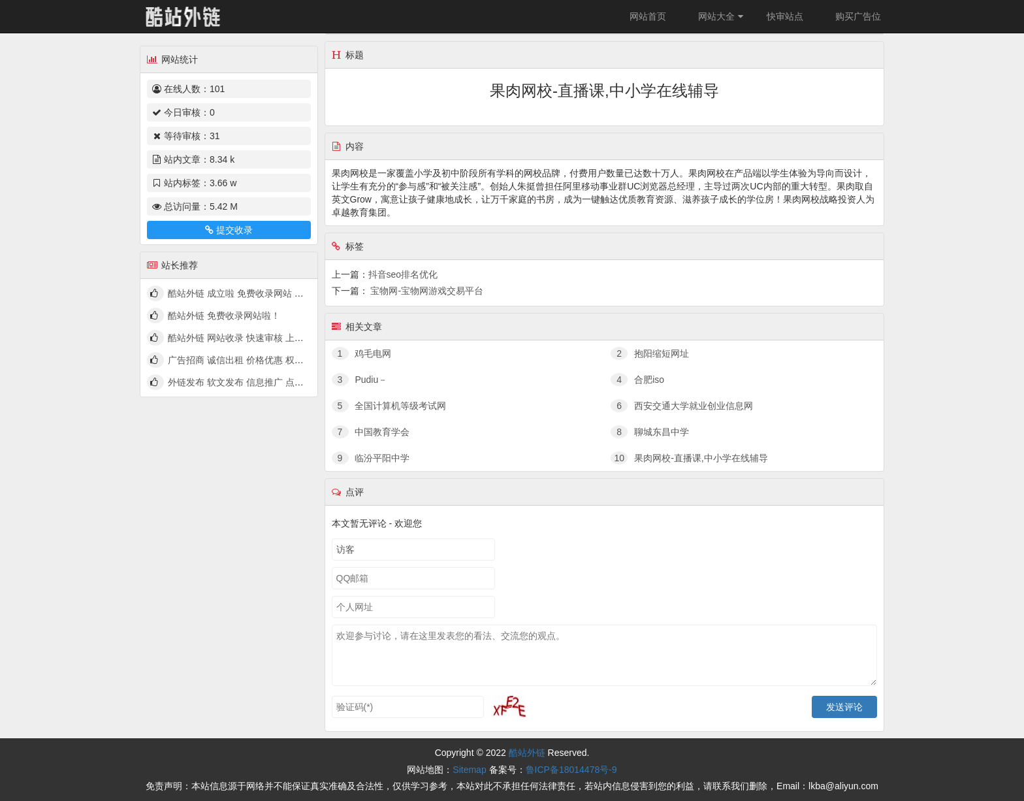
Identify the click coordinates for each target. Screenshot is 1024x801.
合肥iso (637, 379)
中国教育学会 (371, 432)
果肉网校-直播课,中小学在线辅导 (689, 458)
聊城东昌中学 (650, 432)
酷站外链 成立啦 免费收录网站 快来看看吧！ (258, 293)
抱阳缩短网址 (650, 353)
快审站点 (785, 16)
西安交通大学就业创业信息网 (682, 405)
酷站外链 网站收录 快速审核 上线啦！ (245, 338)
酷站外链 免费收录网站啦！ (224, 315)
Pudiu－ (360, 379)
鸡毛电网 (362, 353)
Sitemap (469, 769)
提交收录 (228, 230)
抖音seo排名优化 (403, 274)
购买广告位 (858, 16)
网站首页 (648, 16)
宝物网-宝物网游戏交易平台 (426, 291)
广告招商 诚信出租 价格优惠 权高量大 (245, 360)
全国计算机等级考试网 (389, 405)
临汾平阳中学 (371, 458)
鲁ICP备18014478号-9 (571, 769)
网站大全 (722, 16)
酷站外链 (527, 752)
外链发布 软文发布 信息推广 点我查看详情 (254, 382)
